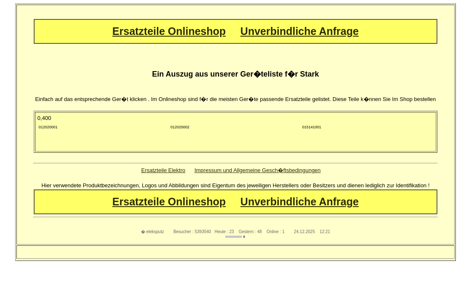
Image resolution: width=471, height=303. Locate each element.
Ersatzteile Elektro (163, 170)
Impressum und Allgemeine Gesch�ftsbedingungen (257, 170)
